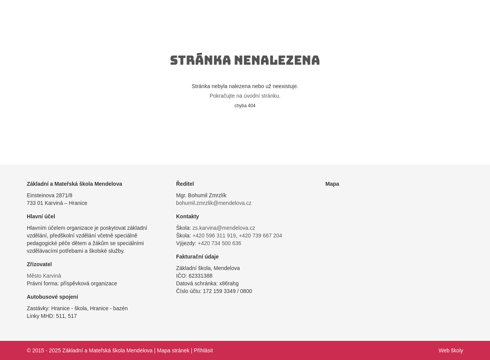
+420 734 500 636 (219, 243)
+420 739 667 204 (260, 235)
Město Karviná (44, 276)
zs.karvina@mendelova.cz (224, 228)
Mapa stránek (173, 350)
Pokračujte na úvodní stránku (244, 96)
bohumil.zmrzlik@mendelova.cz (214, 203)
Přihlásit (203, 350)
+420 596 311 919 (214, 235)
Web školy (451, 350)
